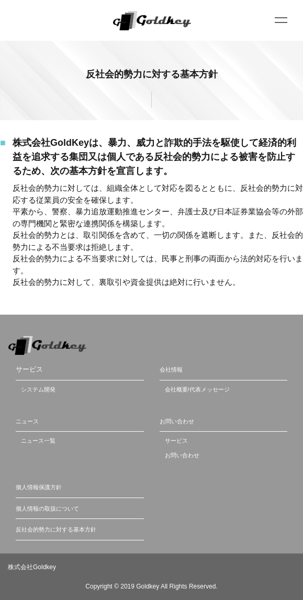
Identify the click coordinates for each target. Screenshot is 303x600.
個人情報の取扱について (47, 508)
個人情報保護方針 (39, 487)
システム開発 (38, 389)
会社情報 (171, 369)
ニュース (27, 421)
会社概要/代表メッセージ (197, 389)
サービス (176, 440)
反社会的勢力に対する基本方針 (56, 529)
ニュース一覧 (38, 440)
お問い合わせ (177, 421)
